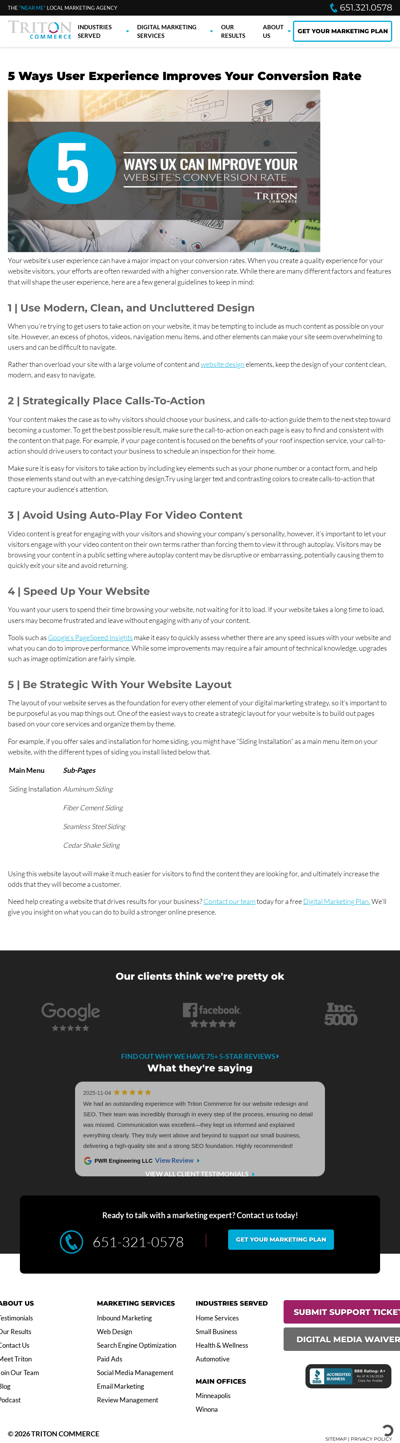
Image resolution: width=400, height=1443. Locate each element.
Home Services (217, 1318)
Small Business (216, 1332)
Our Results (233, 31)
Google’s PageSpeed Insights (90, 637)
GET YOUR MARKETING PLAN (343, 31)
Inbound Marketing (124, 1318)
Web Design (114, 1332)
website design (223, 364)
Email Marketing (120, 1386)
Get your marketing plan (281, 1239)
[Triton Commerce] (40, 36)
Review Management (127, 1400)
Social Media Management (135, 1373)
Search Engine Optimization (136, 1345)
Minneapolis (213, 1396)
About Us (273, 31)
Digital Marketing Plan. (336, 901)
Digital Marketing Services (166, 31)
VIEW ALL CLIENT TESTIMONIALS (196, 1174)
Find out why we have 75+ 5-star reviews (200, 1056)
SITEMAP (336, 1439)
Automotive (213, 1359)
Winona (207, 1409)
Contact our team (229, 901)
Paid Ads (109, 1359)
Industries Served (95, 31)
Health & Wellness (222, 1345)
